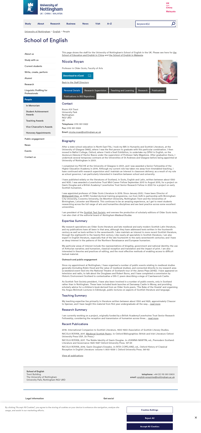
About (40, 23)
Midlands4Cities (70, 195)
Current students (33, 66)
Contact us (30, 156)
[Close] (195, 419)
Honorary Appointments (38, 132)
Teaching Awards (34, 120)
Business (70, 23)
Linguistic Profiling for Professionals (36, 92)
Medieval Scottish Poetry (98, 333)
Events (28, 150)
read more (155, 303)
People (28, 99)
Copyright (30, 403)
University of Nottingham (37, 31)
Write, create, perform (36, 72)
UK (167, 3)
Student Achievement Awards (37, 113)
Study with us (31, 59)
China (169, 7)
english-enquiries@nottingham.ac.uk (156, 377)
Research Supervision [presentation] (95, 90)
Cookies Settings (149, 411)
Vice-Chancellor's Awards (39, 126)
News (85, 23)
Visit (97, 23)
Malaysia (171, 11)
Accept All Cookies (149, 428)
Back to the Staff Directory (75, 82)
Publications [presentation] (158, 90)
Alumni (28, 78)
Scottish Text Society (94, 212)
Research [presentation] (143, 90)
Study (28, 23)
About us (29, 53)
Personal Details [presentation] (72, 90)
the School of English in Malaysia (126, 55)
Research (55, 23)
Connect (107, 403)
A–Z (109, 23)
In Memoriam (33, 105)
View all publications (72, 355)
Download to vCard (73, 75)
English (56, 31)
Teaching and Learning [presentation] (122, 90)
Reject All (149, 419)
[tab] (72, 90)
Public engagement (34, 138)
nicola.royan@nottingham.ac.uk (85, 132)
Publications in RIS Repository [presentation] (79, 96)
